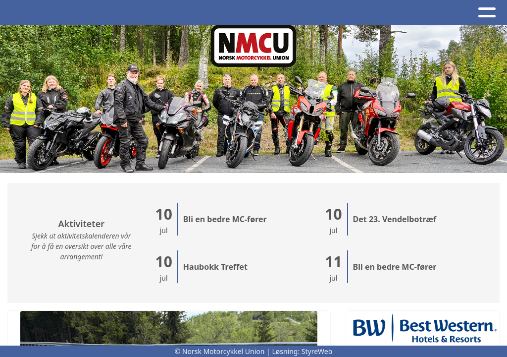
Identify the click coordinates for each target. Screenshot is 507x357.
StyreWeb (317, 351)
